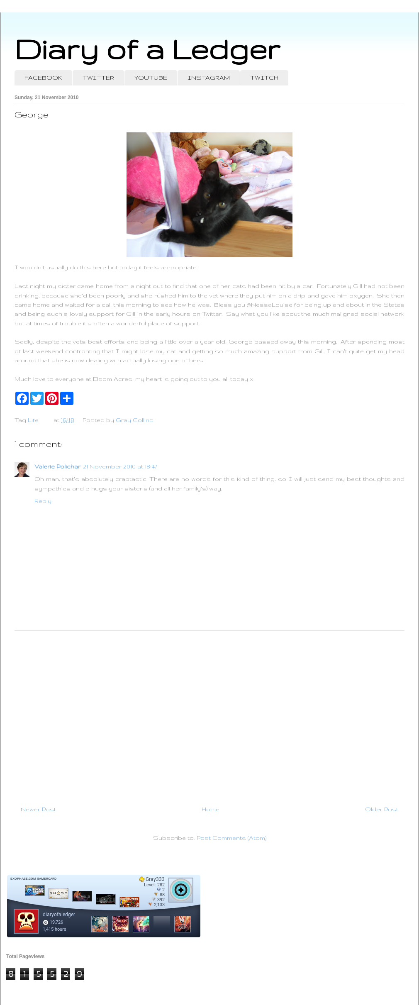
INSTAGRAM (209, 77)
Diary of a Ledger (147, 49)
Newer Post (38, 809)
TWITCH (264, 77)
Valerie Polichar (57, 466)
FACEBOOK (43, 77)
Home (210, 809)
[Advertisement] (209, 714)
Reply (42, 501)
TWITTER (98, 77)
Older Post (381, 809)
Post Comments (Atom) (231, 837)
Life (33, 420)
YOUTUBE (150, 77)
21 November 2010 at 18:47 (120, 466)
